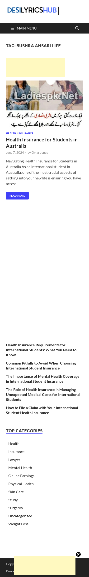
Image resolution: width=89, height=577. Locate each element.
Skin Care (16, 491)
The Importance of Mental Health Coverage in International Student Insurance (43, 378)
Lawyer (14, 459)
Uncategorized (20, 515)
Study (13, 499)
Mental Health (20, 467)
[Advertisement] (35, 67)
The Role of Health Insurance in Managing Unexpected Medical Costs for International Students (43, 394)
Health (11, 133)
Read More (15, 194)
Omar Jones (40, 152)
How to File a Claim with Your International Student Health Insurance (42, 410)
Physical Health (21, 483)
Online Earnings (21, 475)
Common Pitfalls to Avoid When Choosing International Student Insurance (41, 365)
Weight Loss (18, 524)
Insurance (26, 133)
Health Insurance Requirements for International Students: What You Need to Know (41, 350)
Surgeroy (15, 507)
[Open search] (77, 28)
